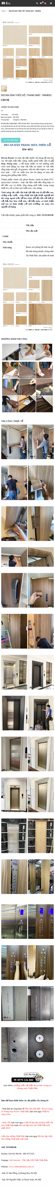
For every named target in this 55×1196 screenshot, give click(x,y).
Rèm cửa (6, 1122)
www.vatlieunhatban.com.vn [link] (21, 1166)
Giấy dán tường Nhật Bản (12, 1136)
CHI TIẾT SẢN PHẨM (11, 140)
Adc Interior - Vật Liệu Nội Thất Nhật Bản (28, 1160)
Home (3, 11)
